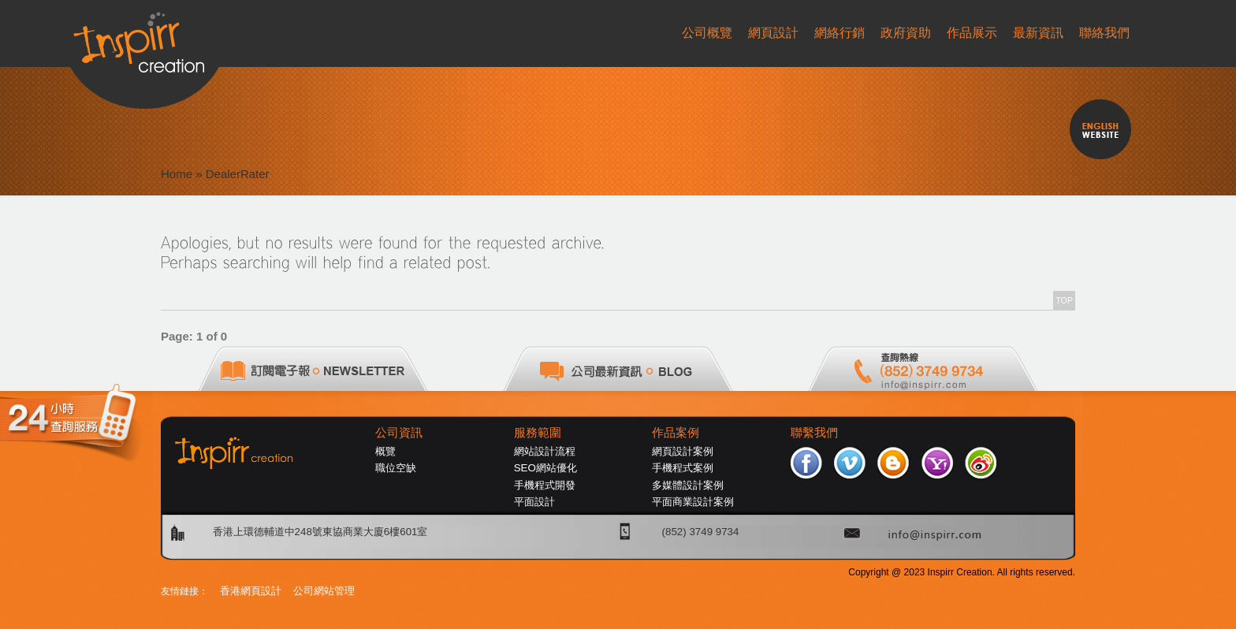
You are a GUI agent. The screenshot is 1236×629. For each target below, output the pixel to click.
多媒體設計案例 (688, 485)
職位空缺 (395, 468)
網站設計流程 (544, 451)
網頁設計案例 (682, 451)
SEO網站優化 (545, 468)
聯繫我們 (814, 432)
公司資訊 (399, 432)
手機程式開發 (544, 485)
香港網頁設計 (250, 591)
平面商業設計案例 (693, 502)
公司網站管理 (324, 591)
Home (176, 174)
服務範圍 (537, 432)
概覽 (385, 451)
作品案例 (675, 432)
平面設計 (534, 502)
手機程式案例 (682, 468)
